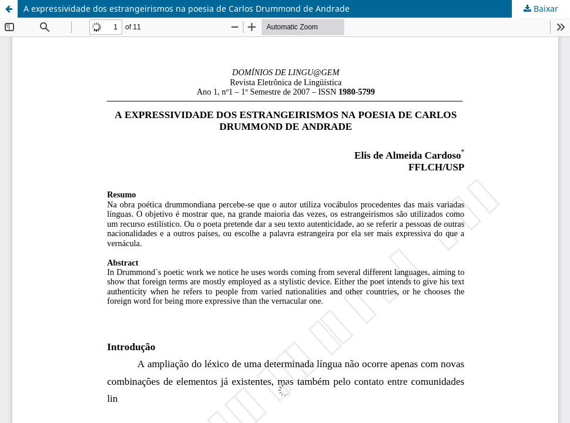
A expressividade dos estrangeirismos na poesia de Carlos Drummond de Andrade (187, 8)
